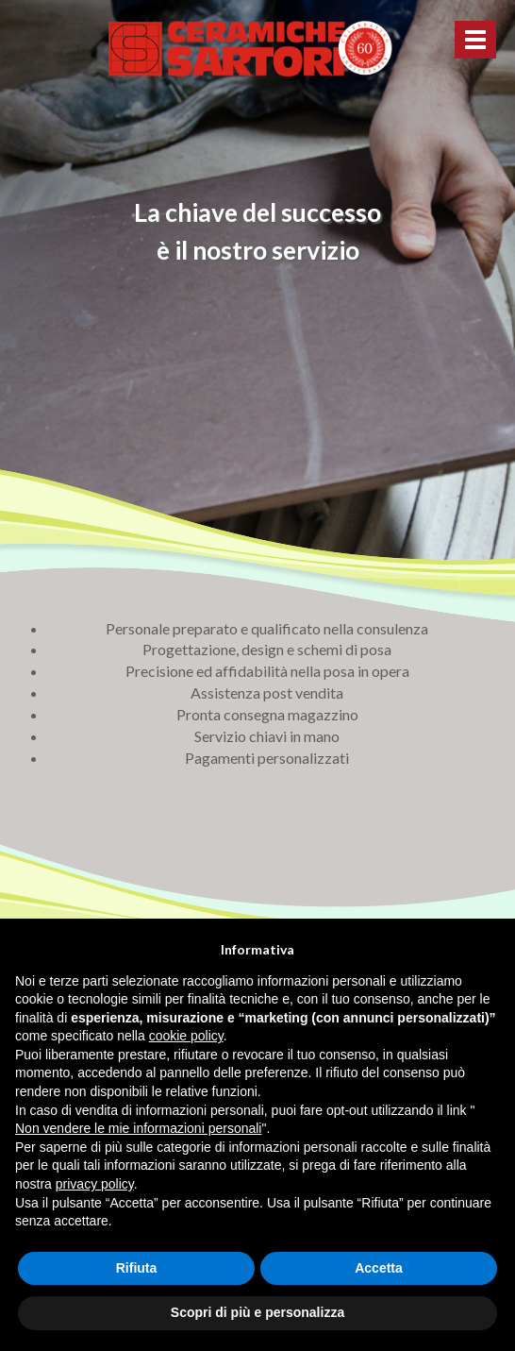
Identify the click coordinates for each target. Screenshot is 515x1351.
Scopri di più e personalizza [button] (257, 1312)
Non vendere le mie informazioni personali (138, 1128)
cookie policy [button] (186, 1035)
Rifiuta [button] (137, 1267)
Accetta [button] (379, 1267)
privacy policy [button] (95, 1183)
